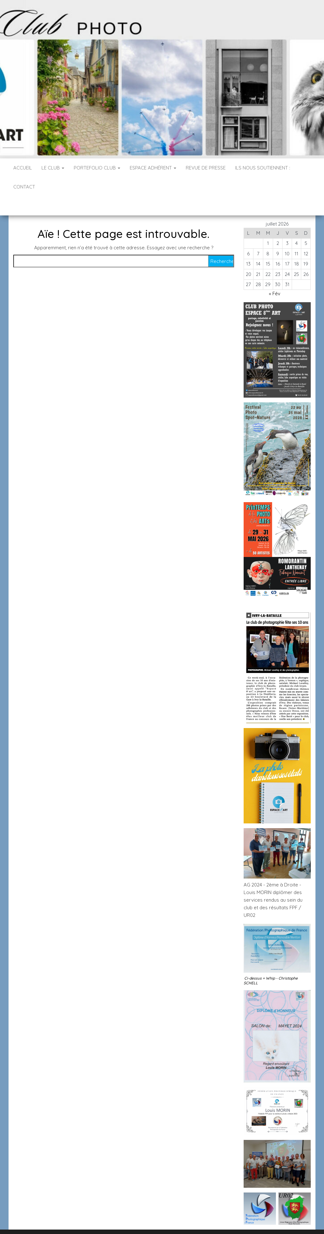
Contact (24, 187)
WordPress (166, 1221)
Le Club (52, 168)
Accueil (22, 168)
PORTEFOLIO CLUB (97, 168)
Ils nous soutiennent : (262, 168)
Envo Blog (212, 1221)
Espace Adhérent (153, 168)
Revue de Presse (206, 168)
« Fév (274, 275)
